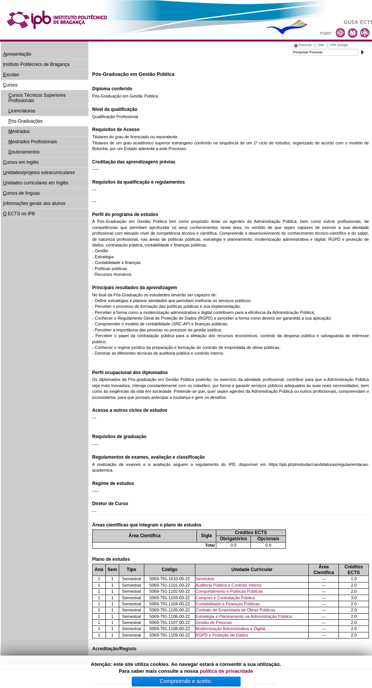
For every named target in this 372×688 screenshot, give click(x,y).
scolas (11, 74)
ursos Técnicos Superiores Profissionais (37, 98)
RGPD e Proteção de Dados (221, 635)
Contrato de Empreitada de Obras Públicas (235, 610)
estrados (19, 131)
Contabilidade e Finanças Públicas (227, 604)
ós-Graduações (25, 121)
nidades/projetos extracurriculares (39, 172)
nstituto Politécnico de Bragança (36, 64)
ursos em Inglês (20, 162)
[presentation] (302, 46)
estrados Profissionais (32, 141)
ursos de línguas (21, 193)
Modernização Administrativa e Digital (230, 628)
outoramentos (24, 152)
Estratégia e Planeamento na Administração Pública (243, 616)
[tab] (302, 46)
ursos (10, 85)
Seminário (204, 578)
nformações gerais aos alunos (34, 203)
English (325, 33)
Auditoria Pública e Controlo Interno (228, 585)
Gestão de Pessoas (213, 622)
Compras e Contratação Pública (225, 597)
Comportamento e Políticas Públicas (229, 591)
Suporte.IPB (267, 684)
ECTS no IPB (19, 213)
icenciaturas (21, 111)
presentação (17, 54)
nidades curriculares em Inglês (35, 183)
